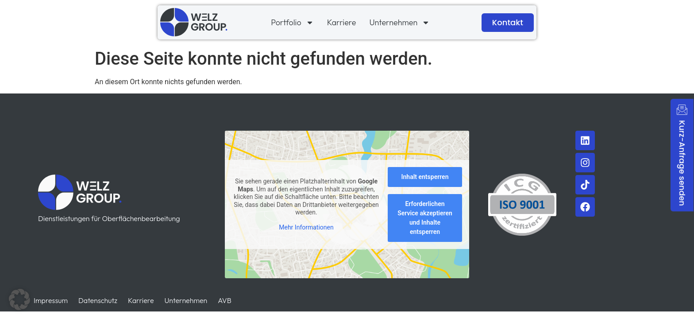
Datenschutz (97, 300)
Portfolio (292, 22)
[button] (19, 299)
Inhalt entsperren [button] (425, 177)
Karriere (341, 22)
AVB (224, 300)
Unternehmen (399, 22)
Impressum (51, 300)
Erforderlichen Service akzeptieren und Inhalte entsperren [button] (424, 218)
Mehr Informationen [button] (306, 227)
